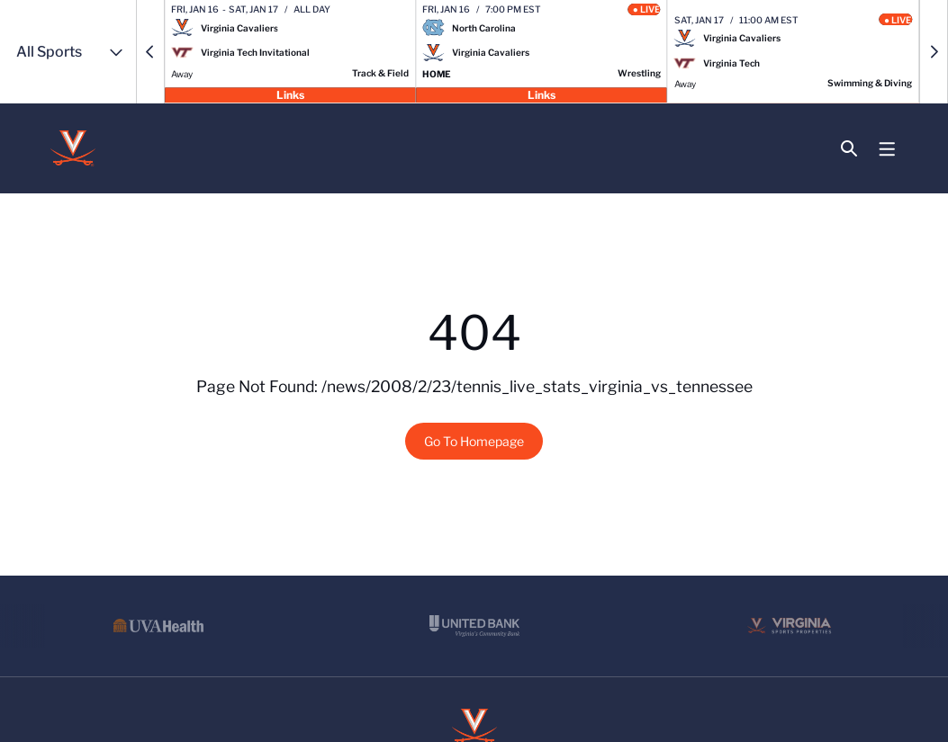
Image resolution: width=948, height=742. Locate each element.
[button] (150, 51)
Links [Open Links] (290, 94)
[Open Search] (849, 149)
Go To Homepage (474, 441)
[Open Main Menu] (887, 149)
